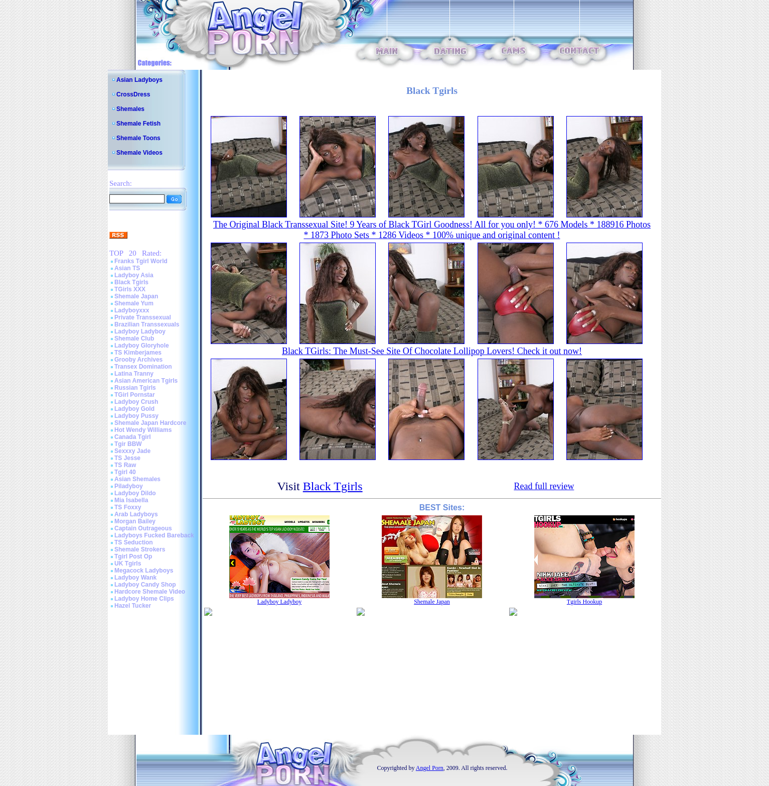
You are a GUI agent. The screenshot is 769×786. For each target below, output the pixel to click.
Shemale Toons (138, 138)
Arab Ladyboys (136, 514)
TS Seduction (133, 542)
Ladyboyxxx (131, 310)
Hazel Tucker (132, 605)
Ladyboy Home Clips (144, 598)
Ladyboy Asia (133, 275)
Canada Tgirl (132, 436)
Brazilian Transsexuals (146, 324)
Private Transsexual (142, 317)
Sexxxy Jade (132, 451)
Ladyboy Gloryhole (141, 345)
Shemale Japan (136, 296)
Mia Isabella (131, 500)
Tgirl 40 (125, 472)
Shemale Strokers (139, 549)
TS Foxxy (127, 507)
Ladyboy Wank (135, 577)
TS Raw (125, 465)
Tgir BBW (128, 443)
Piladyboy (128, 486)
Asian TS (127, 268)
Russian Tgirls (135, 387)
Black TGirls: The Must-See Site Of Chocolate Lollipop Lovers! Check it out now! (432, 351)
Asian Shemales (137, 479)
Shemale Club (134, 338)
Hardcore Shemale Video (149, 591)
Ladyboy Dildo (135, 493)
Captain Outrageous (143, 528)
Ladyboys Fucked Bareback (154, 535)
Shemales (130, 109)
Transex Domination (143, 366)
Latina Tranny (133, 373)
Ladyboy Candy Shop (145, 584)
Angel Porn (429, 767)
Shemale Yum (133, 303)
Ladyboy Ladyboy (140, 331)
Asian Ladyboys (139, 79)
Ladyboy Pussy (136, 415)
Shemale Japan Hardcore (150, 422)
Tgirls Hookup (584, 601)
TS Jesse (127, 458)
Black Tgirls (131, 282)
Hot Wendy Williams (143, 429)
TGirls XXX (129, 289)
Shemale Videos (139, 152)
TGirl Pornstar (134, 394)
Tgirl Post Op (133, 556)
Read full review (544, 486)
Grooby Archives (138, 359)
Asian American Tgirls (146, 380)
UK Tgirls (127, 563)
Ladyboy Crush (136, 401)
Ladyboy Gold (134, 408)
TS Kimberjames (138, 352)
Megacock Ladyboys (143, 570)
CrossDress (133, 94)
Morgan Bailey (135, 521)
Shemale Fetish (138, 123)
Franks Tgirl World (141, 261)
